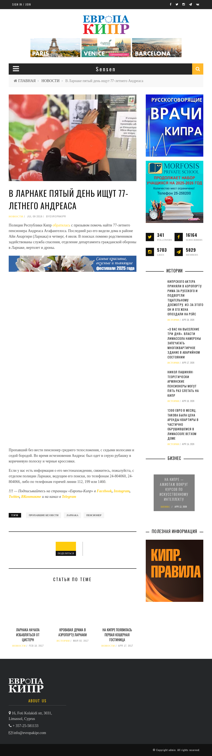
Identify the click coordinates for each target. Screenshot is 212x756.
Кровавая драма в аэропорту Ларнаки (72, 632)
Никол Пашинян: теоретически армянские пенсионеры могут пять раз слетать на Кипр (183, 384)
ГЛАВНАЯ (27, 80)
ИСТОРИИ (63, 640)
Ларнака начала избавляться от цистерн (28, 634)
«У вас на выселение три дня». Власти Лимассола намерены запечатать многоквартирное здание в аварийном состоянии (184, 343)
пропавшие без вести (43, 515)
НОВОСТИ (50, 80)
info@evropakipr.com (29, 733)
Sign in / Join (21, 4)
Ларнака (72, 515)
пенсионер (93, 515)
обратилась (62, 225)
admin (172, 750)
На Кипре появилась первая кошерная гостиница (117, 634)
